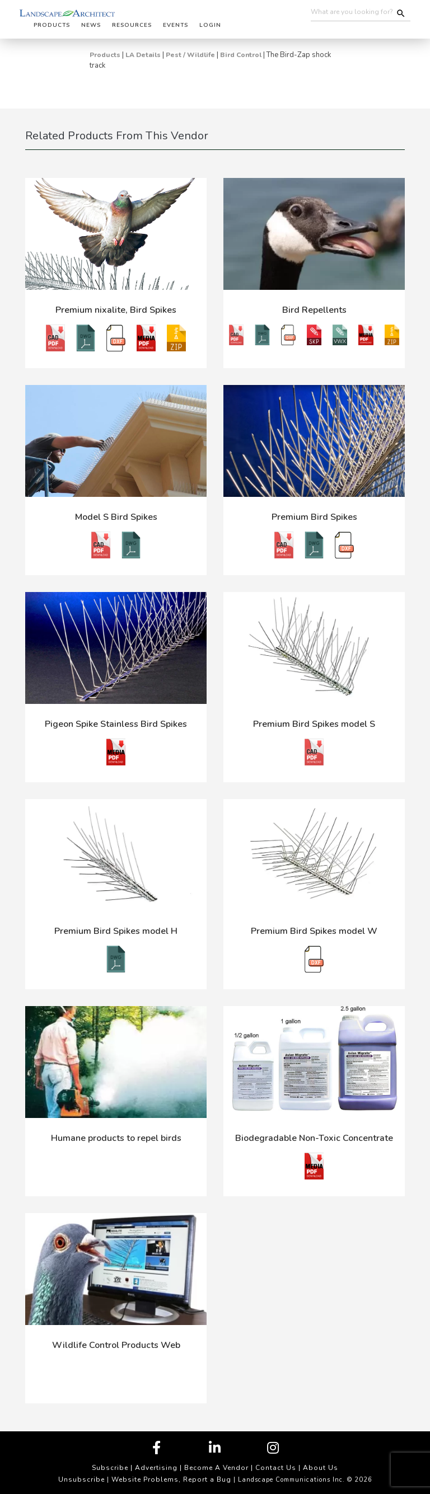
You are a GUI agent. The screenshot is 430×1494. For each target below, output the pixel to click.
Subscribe (110, 1467)
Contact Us (275, 1467)
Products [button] (52, 25)
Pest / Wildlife (190, 54)
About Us (320, 1467)
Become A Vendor (216, 1467)
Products (105, 54)
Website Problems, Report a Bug (171, 1479)
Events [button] (175, 25)
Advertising (156, 1467)
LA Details (143, 54)
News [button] (91, 25)
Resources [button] (132, 25)
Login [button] (210, 25)
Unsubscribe (81, 1479)
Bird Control (240, 54)
